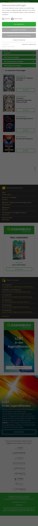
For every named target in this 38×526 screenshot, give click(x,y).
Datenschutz (32, 44)
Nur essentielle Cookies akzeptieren (19, 35)
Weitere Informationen (19, 40)
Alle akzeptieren (19, 24)
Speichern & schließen (19, 30)
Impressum (25, 44)
